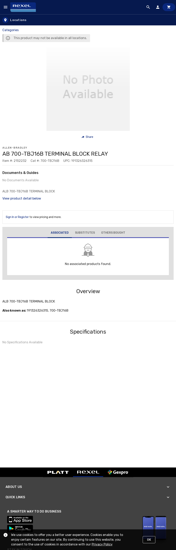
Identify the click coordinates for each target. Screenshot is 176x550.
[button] (87, 136)
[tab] (60, 233)
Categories (10, 30)
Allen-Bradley (14, 147)
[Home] (24, 7)
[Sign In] (158, 7)
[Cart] (169, 7)
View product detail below (21, 198)
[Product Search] (148, 7)
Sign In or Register (17, 217)
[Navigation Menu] (5, 7)
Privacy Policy (102, 544)
